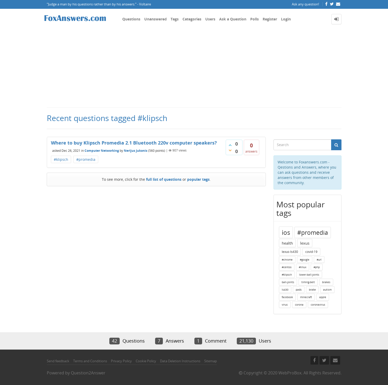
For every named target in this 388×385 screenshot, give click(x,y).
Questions (131, 19)
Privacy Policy (121, 361)
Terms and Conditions (90, 361)
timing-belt (308, 282)
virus (285, 304)
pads (299, 289)
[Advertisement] (194, 68)
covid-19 (311, 252)
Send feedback (58, 361)
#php (317, 267)
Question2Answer (88, 373)
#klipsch (61, 159)
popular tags (198, 179)
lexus (304, 243)
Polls (254, 19)
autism (327, 289)
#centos (287, 267)
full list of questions (163, 179)
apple (322, 297)
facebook (287, 297)
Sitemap (210, 361)
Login (286, 19)
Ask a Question (232, 19)
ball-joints (288, 282)
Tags (175, 19)
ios (286, 232)
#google (304, 259)
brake (312, 289)
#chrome (287, 259)
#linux (302, 267)
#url (319, 259)
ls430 (285, 289)
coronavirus (318, 304)
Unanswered (155, 19)
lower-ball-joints (309, 274)
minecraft (306, 297)
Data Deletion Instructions (180, 361)
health (287, 243)
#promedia (85, 159)
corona (299, 304)
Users (210, 19)
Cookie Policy (146, 361)
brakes (326, 282)
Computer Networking (102, 150)
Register (270, 19)
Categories (191, 19)
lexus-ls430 (290, 252)
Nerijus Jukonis (135, 150)
